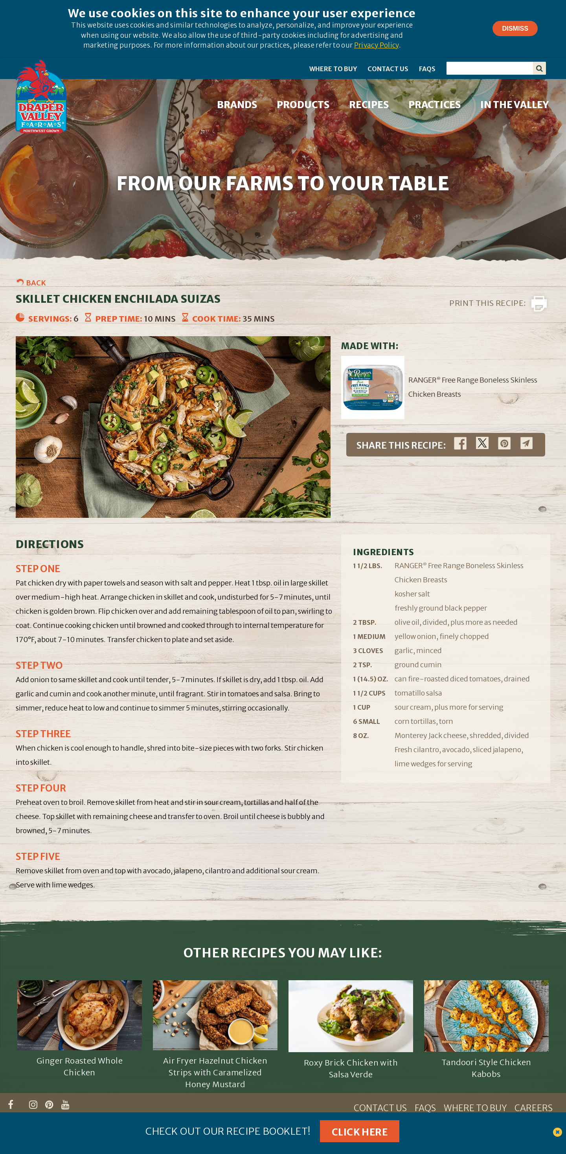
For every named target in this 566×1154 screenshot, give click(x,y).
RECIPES (369, 105)
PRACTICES (434, 105)
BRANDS (237, 105)
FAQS (427, 69)
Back (36, 282)
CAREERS (534, 1108)
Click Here (360, 1132)
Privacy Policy (376, 45)
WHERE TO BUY (333, 69)
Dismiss (515, 28)
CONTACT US (388, 69)
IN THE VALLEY (514, 105)
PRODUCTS (303, 105)
